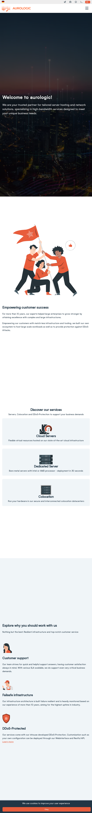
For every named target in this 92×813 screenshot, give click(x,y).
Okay (47, 809)
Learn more (8, 741)
